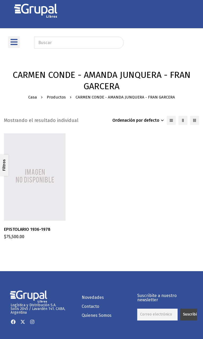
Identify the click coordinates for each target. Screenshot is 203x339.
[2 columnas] (182, 120)
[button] (14, 42)
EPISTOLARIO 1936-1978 (27, 229)
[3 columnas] (194, 120)
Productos (56, 97)
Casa (32, 97)
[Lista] (171, 120)
